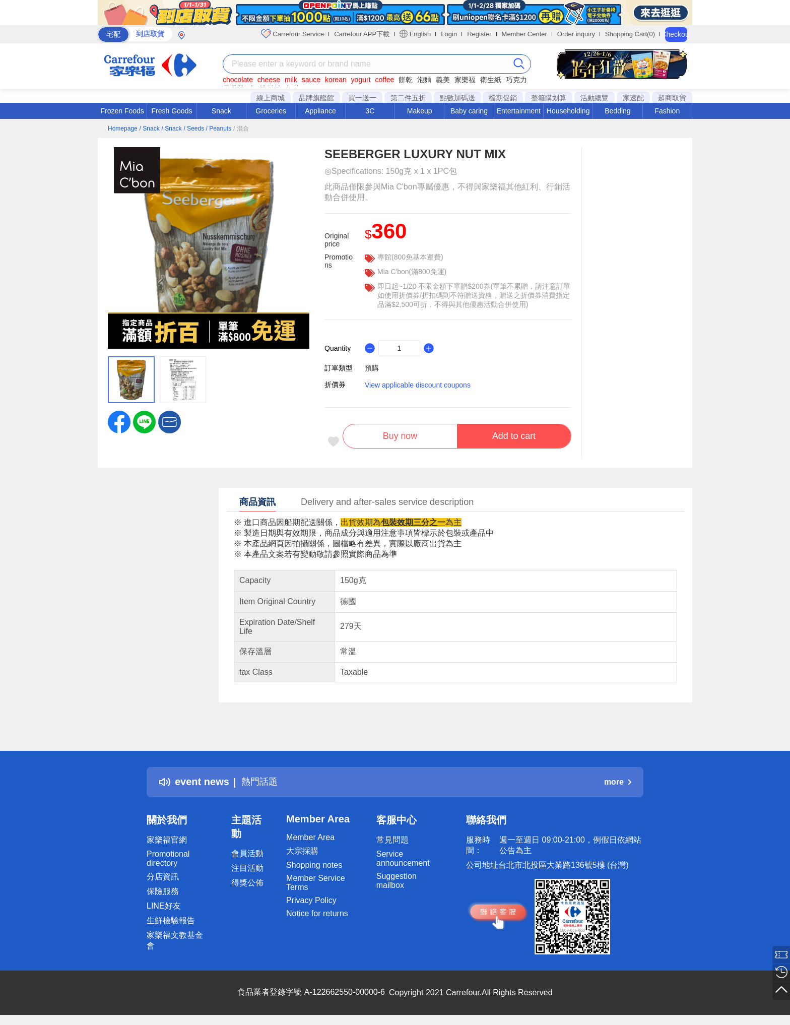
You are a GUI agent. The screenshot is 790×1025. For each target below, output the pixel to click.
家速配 (633, 98)
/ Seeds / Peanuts (207, 128)
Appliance (320, 111)
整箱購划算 (548, 98)
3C (369, 111)
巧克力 (516, 80)
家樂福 (465, 80)
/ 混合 (241, 128)
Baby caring (469, 111)
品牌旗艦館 (316, 98)
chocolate (238, 80)
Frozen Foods (122, 111)
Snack (221, 111)
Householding (568, 111)
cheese (268, 80)
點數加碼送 (457, 98)
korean (336, 80)
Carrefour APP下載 (361, 34)
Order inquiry (576, 34)
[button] (169, 421)
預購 (372, 368)
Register (479, 34)
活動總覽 (594, 98)
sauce (311, 80)
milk (291, 80)
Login (449, 34)
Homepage (123, 128)
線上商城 (270, 98)
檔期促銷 (503, 98)
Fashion (667, 111)
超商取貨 (672, 98)
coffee (384, 80)
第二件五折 (408, 98)
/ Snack (150, 128)
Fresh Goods (172, 111)
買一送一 (362, 98)
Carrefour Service (292, 33)
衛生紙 (490, 80)
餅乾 (406, 80)
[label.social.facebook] (119, 421)
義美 (443, 80)
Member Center (524, 34)
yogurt (361, 80)
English (415, 34)
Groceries (270, 111)
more (617, 784)
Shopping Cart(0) (630, 34)
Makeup (419, 111)
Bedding (617, 111)
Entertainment (519, 111)
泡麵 (424, 80)
